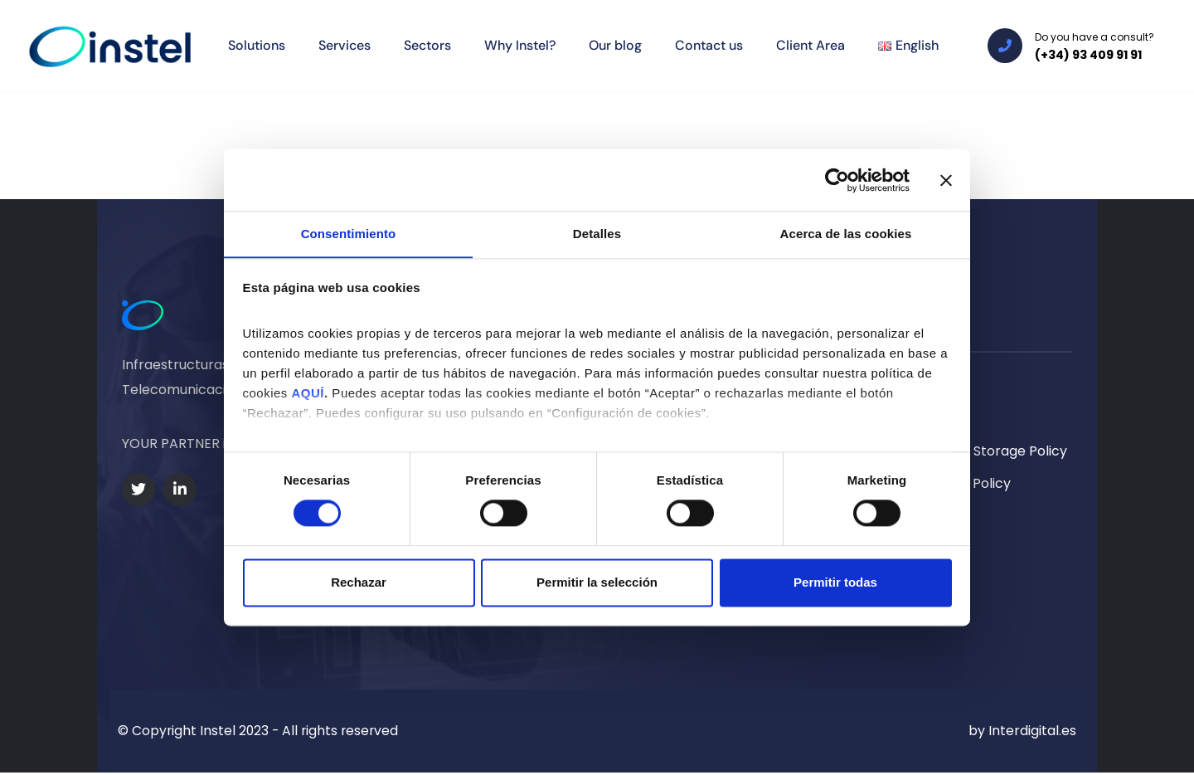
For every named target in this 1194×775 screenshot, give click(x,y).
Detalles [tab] (597, 234)
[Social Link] (138, 489)
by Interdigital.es (1022, 732)
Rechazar (358, 583)
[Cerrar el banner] (946, 179)
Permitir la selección (597, 583)
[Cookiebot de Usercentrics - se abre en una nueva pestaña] (837, 179)
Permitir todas (835, 583)
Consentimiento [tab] (348, 234)
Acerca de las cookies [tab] (846, 234)
